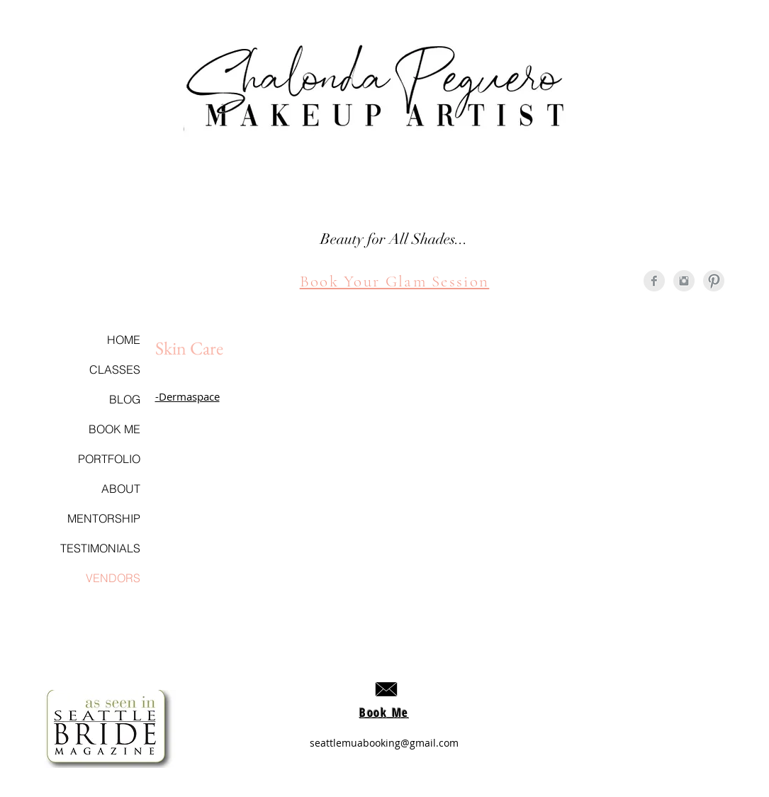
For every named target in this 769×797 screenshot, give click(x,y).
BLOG (124, 399)
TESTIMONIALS (100, 548)
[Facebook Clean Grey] (654, 280)
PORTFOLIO (109, 459)
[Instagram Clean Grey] (684, 280)
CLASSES (114, 369)
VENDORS (113, 578)
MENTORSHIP (103, 518)
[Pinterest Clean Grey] (713, 280)
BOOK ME (114, 429)
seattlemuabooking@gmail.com (384, 742)
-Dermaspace (187, 396)
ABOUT (120, 488)
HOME (123, 340)
